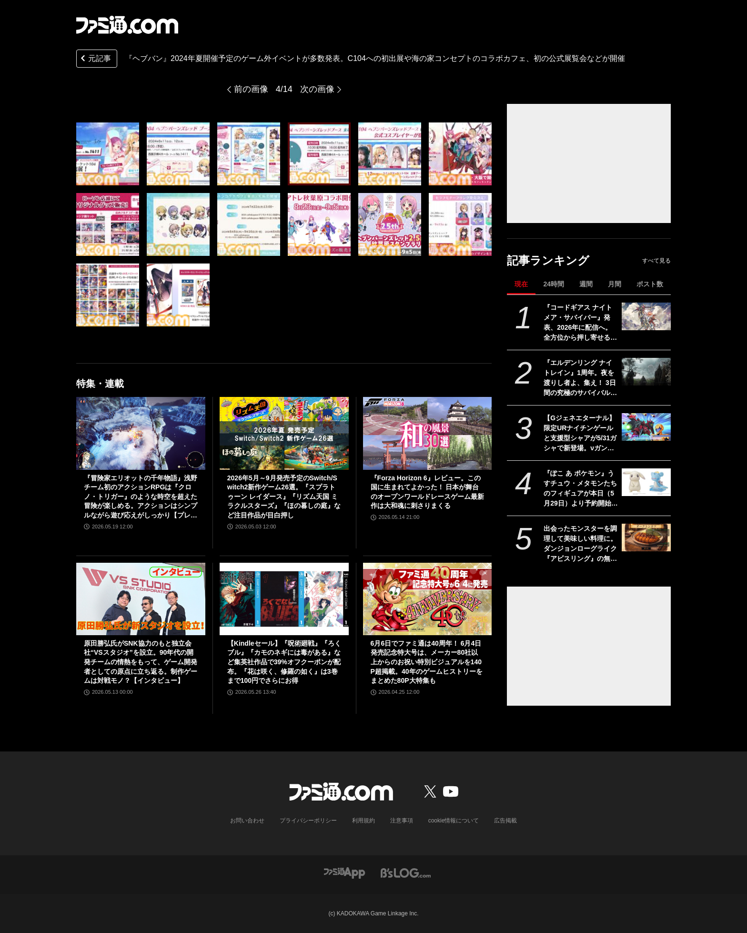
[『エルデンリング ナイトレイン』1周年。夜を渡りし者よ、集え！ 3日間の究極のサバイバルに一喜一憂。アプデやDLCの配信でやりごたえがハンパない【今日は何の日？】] (646, 371)
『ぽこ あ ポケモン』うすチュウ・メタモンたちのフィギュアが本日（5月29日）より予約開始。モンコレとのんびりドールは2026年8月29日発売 (581, 488)
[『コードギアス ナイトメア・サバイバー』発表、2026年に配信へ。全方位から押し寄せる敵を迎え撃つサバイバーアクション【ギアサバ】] (646, 316)
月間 (614, 284)
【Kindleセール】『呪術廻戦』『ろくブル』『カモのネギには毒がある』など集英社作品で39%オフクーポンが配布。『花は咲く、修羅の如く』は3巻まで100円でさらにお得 (284, 661)
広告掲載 (505, 820)
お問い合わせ (247, 820)
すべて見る (656, 260)
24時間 (553, 284)
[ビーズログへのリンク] (406, 872)
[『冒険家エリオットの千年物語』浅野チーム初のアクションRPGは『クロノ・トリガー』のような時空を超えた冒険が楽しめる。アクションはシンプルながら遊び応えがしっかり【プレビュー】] (140, 433)
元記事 (95, 59)
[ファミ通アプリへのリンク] (344, 872)
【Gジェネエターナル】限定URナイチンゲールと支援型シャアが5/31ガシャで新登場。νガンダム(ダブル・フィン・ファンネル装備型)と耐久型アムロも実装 (580, 433)
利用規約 (363, 820)
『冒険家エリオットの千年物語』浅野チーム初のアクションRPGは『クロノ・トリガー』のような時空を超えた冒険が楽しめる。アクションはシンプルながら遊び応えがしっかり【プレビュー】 (140, 497)
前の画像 (251, 89)
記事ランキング (548, 260)
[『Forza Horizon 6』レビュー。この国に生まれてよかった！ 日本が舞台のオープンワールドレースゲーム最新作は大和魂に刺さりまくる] (427, 433)
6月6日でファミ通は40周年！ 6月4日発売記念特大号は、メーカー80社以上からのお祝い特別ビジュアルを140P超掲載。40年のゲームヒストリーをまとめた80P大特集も (427, 661)
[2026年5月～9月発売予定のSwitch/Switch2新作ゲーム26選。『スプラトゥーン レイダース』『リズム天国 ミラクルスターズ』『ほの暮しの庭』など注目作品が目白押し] (284, 433)
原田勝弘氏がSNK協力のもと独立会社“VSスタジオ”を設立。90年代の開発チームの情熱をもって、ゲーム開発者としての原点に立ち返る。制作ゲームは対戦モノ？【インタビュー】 (140, 661)
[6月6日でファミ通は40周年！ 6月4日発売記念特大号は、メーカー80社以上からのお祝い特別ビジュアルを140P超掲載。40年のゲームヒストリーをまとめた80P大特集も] (427, 599)
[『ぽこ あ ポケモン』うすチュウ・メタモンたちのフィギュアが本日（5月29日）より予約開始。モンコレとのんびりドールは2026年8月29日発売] (646, 482)
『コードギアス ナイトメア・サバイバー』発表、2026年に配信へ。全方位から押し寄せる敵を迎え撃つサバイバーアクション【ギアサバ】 (580, 323)
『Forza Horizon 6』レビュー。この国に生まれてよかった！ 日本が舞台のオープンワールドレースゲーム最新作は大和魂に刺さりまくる (427, 492)
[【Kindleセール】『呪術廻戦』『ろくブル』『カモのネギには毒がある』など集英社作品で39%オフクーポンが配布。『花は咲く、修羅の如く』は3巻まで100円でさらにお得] (284, 599)
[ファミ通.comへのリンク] (127, 25)
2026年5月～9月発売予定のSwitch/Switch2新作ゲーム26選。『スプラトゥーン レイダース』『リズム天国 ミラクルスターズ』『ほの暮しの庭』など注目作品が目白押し (284, 496)
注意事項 (401, 820)
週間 (586, 284)
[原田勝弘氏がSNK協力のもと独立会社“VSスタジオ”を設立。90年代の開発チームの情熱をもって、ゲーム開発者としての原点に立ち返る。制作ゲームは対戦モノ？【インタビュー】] (140, 599)
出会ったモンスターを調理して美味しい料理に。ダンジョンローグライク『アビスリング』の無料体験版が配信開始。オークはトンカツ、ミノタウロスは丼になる (580, 544)
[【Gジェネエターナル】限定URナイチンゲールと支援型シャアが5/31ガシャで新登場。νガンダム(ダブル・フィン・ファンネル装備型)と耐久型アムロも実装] (646, 427)
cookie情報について (453, 820)
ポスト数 (649, 284)
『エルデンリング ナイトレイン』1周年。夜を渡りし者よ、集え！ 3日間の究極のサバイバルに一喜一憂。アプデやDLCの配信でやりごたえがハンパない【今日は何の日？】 (580, 378)
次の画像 (317, 89)
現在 (521, 284)
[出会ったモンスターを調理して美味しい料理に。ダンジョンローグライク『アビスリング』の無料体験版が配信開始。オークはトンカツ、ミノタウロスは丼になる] (646, 537)
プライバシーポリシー (308, 820)
